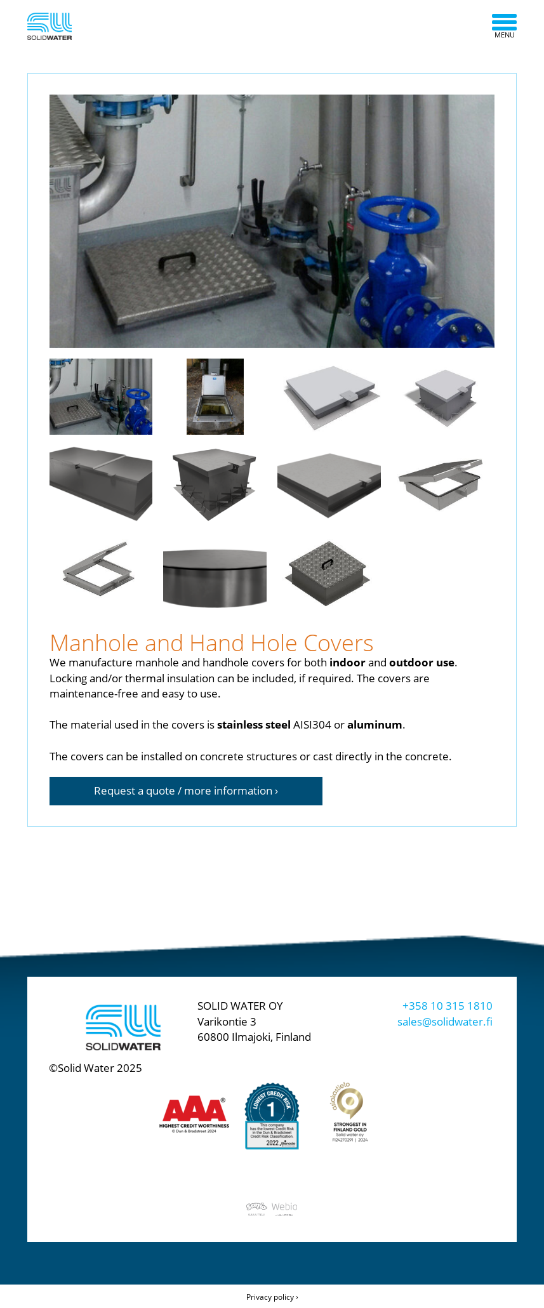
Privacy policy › (272, 1296)
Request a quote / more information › (186, 790)
